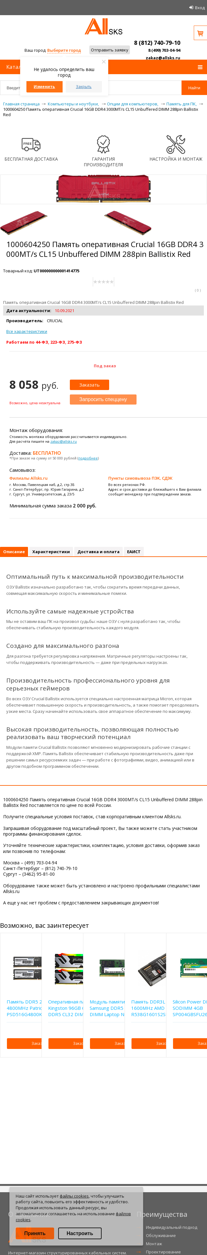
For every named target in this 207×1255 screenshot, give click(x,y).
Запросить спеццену (103, 399)
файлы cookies (74, 1196)
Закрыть (84, 86)
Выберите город (64, 50)
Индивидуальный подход (171, 1227)
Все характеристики (26, 331)
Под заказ (105, 366)
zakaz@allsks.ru (163, 58)
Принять (35, 1233)
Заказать (89, 385)
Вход (200, 7)
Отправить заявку (109, 50)
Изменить (44, 86)
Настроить (80, 1233)
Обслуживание (161, 1235)
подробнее (88, 458)
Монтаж (154, 1243)
